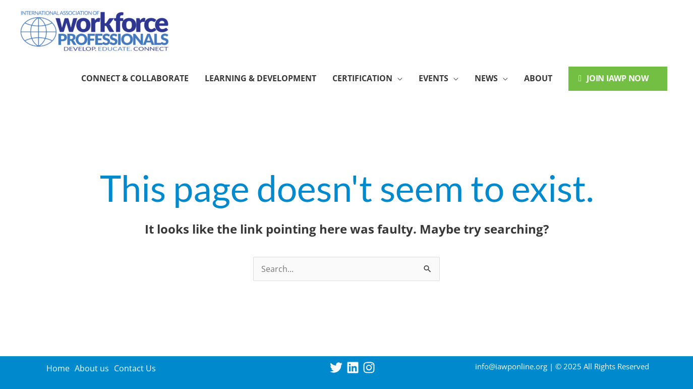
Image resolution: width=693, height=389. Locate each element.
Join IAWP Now (614, 78)
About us (92, 368)
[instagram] (371, 367)
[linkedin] (354, 367)
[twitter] (338, 367)
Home (58, 368)
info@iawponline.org (511, 366)
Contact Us (135, 368)
